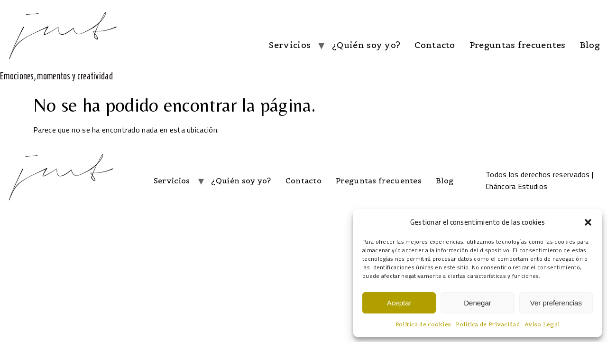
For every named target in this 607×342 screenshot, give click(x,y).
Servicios (290, 44)
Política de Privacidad (488, 324)
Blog (590, 44)
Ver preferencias (556, 303)
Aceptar (399, 303)
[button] (588, 222)
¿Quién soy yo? (366, 44)
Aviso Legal (542, 324)
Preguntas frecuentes (517, 44)
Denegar (477, 303)
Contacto (434, 44)
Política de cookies (423, 324)
